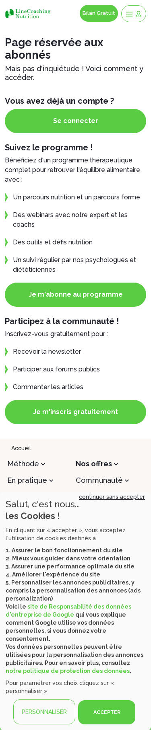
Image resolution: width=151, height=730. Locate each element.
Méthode (23, 463)
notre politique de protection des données (68, 671)
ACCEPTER (106, 712)
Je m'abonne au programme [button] (76, 294)
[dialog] (75, 611)
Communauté (99, 480)
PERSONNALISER (44, 712)
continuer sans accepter (112, 497)
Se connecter (75, 121)
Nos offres (94, 463)
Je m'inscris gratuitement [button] (75, 412)
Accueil (21, 448)
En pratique (27, 480)
